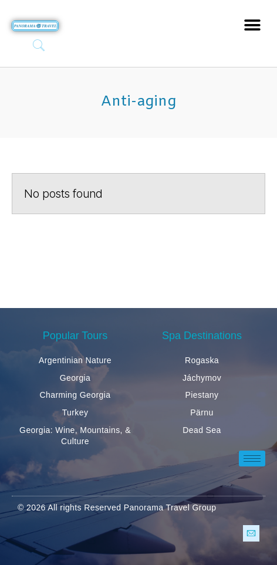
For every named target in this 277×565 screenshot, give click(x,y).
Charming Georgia (75, 395)
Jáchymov (202, 378)
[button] (252, 25)
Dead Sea (202, 430)
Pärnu (201, 412)
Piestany (202, 395)
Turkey (75, 412)
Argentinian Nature (75, 360)
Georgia (75, 378)
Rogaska (202, 360)
